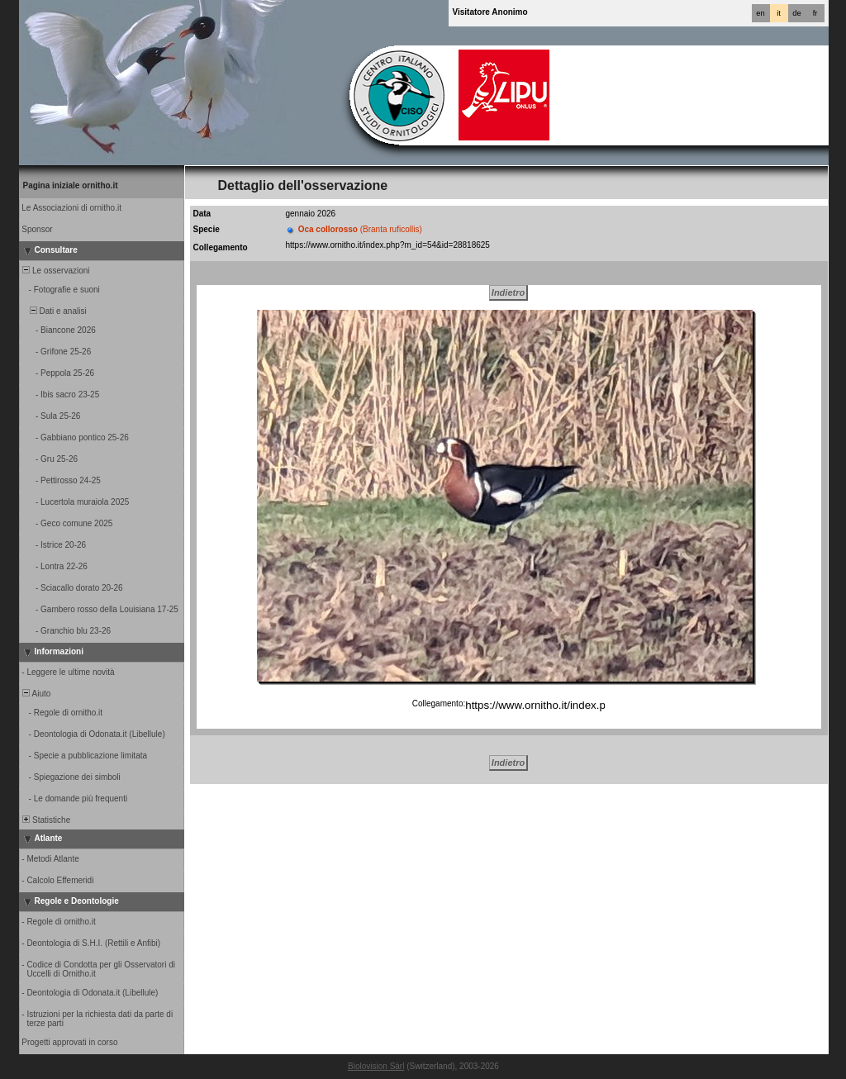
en (760, 13)
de (796, 13)
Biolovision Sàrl (376, 1066)
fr (815, 13)
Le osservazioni (55, 270)
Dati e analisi (54, 311)
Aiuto (36, 693)
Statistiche (46, 820)
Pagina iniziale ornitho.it (70, 185)
